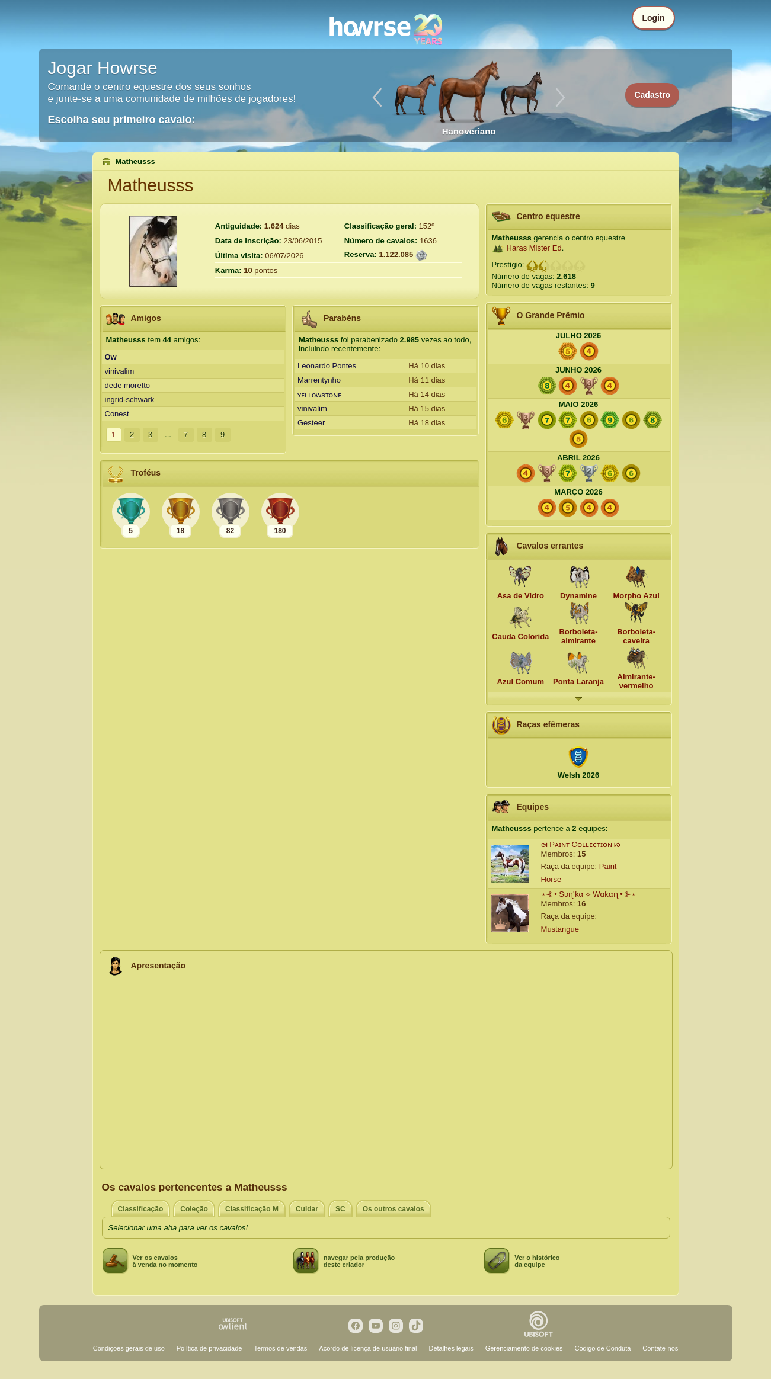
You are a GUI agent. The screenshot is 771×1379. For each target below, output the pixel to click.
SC (340, 1209)
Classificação (141, 1209)
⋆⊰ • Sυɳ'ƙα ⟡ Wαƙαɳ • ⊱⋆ (588, 894)
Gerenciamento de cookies (524, 1348)
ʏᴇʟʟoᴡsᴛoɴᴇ (319, 394)
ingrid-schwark (130, 399)
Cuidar (307, 1209)
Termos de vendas (280, 1348)
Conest (117, 413)
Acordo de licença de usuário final (368, 1348)
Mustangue (560, 929)
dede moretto (128, 385)
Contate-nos (660, 1348)
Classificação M (252, 1209)
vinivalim (120, 371)
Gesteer (311, 422)
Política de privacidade (209, 1348)
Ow (111, 356)
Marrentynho (319, 380)
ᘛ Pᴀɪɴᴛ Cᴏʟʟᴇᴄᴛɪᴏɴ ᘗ (581, 844)
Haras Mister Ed (534, 247)
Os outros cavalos (393, 1209)
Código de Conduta (603, 1348)
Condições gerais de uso (129, 1348)
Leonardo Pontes (326, 365)
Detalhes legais (450, 1348)
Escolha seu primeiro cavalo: (122, 120)
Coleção (194, 1209)
